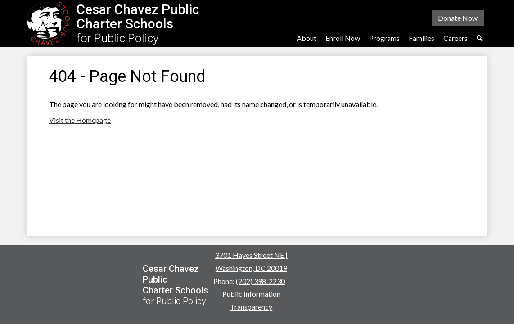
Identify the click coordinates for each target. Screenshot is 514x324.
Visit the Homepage (80, 120)
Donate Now (458, 18)
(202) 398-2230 (260, 281)
